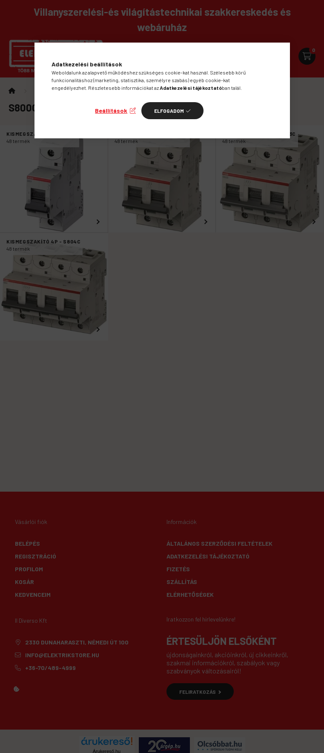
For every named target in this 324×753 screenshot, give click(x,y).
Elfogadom (169, 111)
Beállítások (111, 110)
